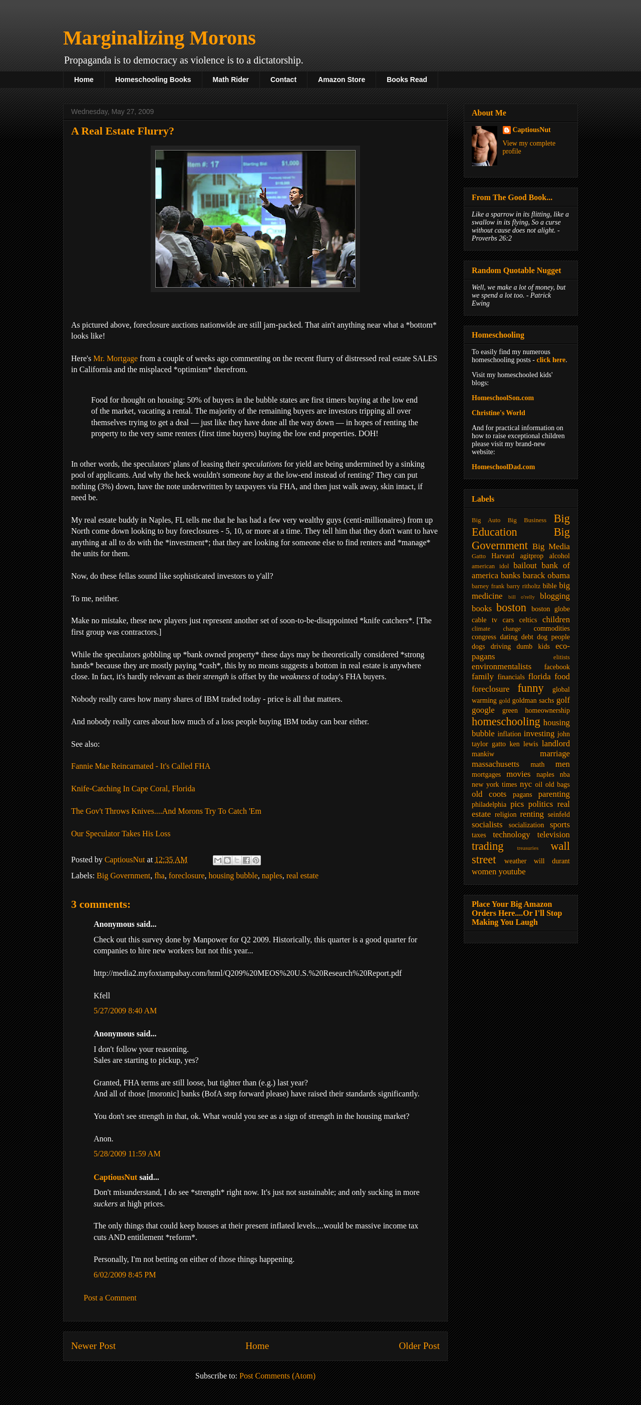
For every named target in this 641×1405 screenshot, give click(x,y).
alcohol (559, 556)
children (556, 619)
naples (272, 875)
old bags (557, 784)
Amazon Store (341, 80)
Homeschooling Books (153, 80)
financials (510, 677)
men (562, 764)
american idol (490, 566)
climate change (496, 628)
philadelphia (489, 804)
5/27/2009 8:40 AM (125, 1010)
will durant (552, 861)
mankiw (483, 754)
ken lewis (523, 744)
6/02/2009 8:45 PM (125, 1274)
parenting (554, 794)
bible (550, 586)
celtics (528, 620)
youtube (512, 871)
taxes (479, 835)
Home (84, 80)
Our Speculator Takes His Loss (121, 833)
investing (539, 733)
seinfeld (559, 814)
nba (565, 774)
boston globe (550, 609)
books (482, 608)
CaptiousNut (115, 1177)
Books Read (407, 80)
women (484, 871)
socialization (526, 825)
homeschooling (506, 721)
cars (508, 620)
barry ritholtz (523, 586)
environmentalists (501, 666)
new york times (494, 784)
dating (508, 637)
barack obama (546, 575)
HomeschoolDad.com (503, 467)
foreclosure (187, 875)
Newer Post (93, 1345)
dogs (478, 646)
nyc (526, 784)
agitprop (532, 556)
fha (159, 875)
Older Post (419, 1345)
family (483, 676)
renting (532, 814)
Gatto (479, 556)
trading (487, 846)
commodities (552, 628)
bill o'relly (521, 597)
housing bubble (233, 875)
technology (511, 834)
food (562, 676)
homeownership (547, 710)
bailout (525, 565)
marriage (555, 753)
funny (530, 688)
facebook (557, 667)
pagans (522, 794)
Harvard (502, 556)
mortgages (486, 774)
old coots (489, 794)
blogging (555, 596)
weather (515, 861)
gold (504, 700)
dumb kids (532, 646)
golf (563, 700)
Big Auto (486, 520)
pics (517, 804)
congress (484, 637)
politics (540, 804)
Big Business (527, 520)
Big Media (551, 546)
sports (560, 824)
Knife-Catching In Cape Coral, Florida (133, 788)
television (553, 834)
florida (539, 676)
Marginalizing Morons (159, 38)
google (483, 710)
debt (527, 637)
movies (518, 774)
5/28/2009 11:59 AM (127, 1153)
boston (511, 607)
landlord (556, 743)
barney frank (488, 586)
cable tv (484, 620)
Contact (283, 80)
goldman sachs (533, 700)
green (510, 710)
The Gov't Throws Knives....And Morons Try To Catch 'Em (166, 811)
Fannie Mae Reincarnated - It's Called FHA (140, 766)
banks (510, 575)
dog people (553, 637)
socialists (487, 824)
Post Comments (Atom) (277, 1375)
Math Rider (231, 80)
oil (539, 784)
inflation (509, 734)
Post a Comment (110, 1297)
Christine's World (498, 413)
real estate (302, 875)
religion (506, 814)
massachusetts (495, 764)
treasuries (527, 848)
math (537, 764)
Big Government (123, 875)
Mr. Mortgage (115, 358)
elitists (561, 657)
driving (501, 646)
